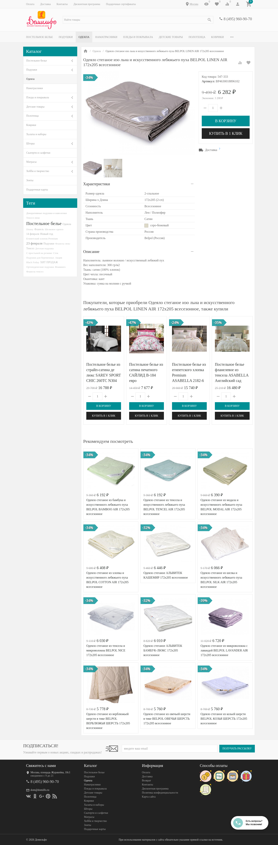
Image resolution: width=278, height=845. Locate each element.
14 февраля (32, 233)
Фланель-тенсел (34, 271)
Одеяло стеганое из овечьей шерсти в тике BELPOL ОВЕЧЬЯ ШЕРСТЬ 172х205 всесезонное (166, 718)
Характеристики (96, 184)
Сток (55, 253)
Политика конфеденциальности (160, 792)
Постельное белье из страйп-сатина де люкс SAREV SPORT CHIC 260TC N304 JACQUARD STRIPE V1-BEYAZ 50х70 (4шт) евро (103, 380)
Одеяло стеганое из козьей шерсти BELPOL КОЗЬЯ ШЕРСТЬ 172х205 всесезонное (224, 718)
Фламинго (60, 266)
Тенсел (30, 248)
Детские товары (171, 37)
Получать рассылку (237, 748)
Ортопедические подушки (40, 266)
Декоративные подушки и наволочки (46, 213)
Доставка (45, 4)
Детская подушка (44, 248)
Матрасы (31, 161)
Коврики (217, 37)
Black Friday (32, 262)
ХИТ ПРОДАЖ (49, 262)
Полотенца (197, 37)
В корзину (225, 121)
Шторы (30, 143)
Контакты (62, 4)
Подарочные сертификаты (121, 4)
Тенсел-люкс (33, 217)
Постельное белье (39, 37)
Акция (58, 257)
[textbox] (138, 20)
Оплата (30, 4)
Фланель (39, 229)
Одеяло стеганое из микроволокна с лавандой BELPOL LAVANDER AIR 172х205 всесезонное (224, 650)
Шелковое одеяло (54, 229)
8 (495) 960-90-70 (238, 19)
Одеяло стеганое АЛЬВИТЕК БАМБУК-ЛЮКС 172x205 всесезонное (162, 650)
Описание (91, 251)
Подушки (66, 37)
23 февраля (34, 243)
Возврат (146, 780)
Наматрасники (106, 37)
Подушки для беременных (40, 257)
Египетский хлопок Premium (42, 238)
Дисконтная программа (87, 4)
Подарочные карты (37, 189)
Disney (29, 229)
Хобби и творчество (37, 171)
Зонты (29, 180)
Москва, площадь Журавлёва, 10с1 (50, 772)
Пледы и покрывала (138, 37)
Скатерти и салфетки (38, 152)
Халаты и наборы (36, 134)
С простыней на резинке (39, 253)
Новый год (46, 233)
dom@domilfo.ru (40, 790)
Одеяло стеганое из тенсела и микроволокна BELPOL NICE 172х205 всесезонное (105, 650)
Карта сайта (149, 796)
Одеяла (84, 37)
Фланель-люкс (62, 243)
